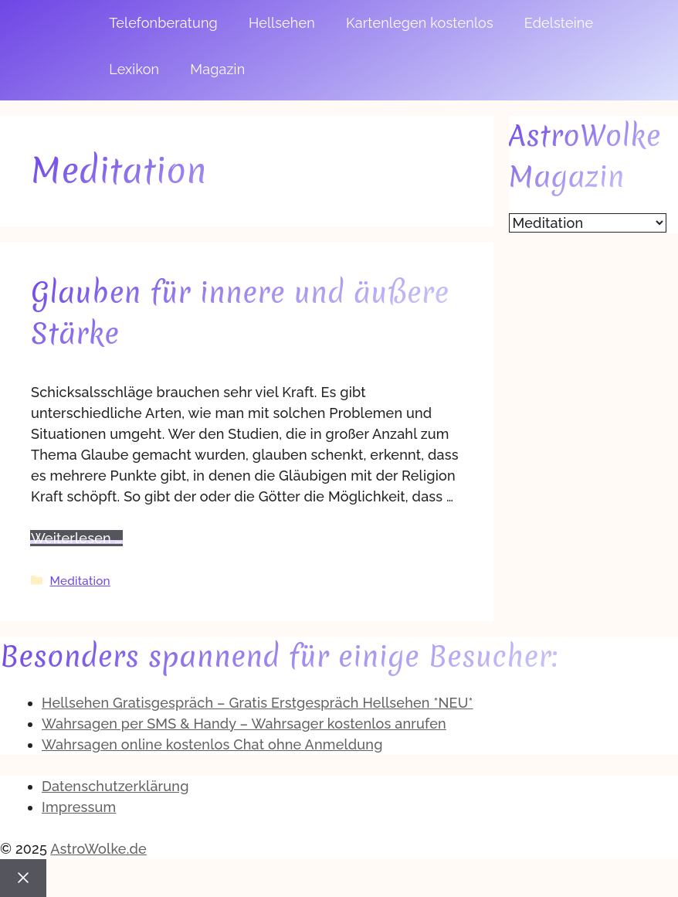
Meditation (79, 581)
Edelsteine (558, 23)
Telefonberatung (163, 23)
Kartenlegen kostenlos (419, 23)
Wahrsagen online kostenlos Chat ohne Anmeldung (212, 744)
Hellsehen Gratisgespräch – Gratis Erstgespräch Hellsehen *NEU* (257, 703)
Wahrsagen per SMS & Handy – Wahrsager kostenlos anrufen (244, 723)
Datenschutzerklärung (115, 786)
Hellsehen (282, 23)
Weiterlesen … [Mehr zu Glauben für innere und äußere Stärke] (76, 538)
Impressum (79, 807)
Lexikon (134, 69)
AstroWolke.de (98, 849)
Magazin (217, 69)
